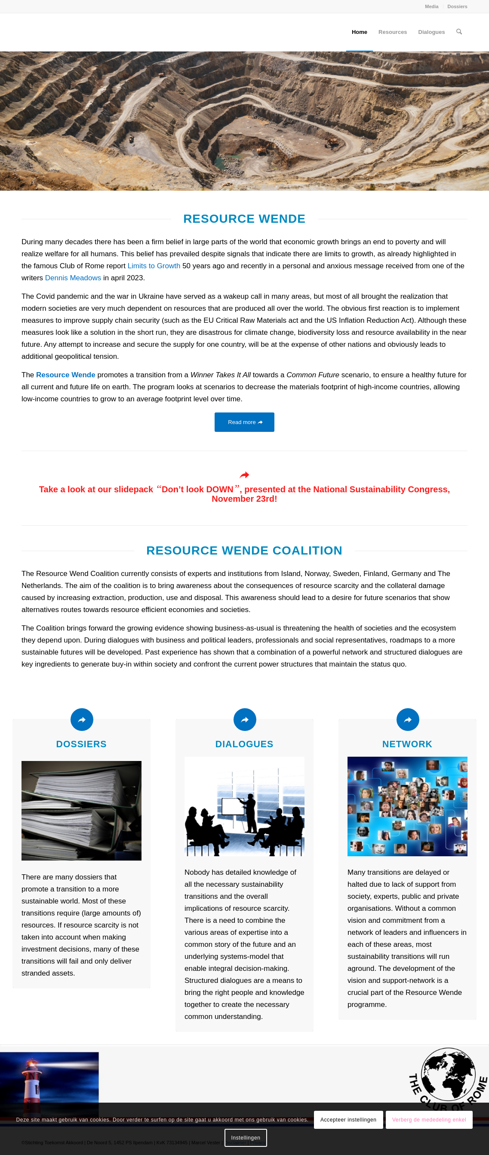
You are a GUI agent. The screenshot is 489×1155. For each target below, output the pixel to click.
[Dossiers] (82, 719)
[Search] (459, 32)
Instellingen (246, 1138)
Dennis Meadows (73, 278)
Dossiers (457, 6)
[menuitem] (432, 6)
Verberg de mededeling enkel (429, 1120)
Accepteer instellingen (348, 1120)
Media (431, 6)
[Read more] (244, 422)
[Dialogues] (245, 719)
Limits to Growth (154, 266)
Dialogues (244, 744)
